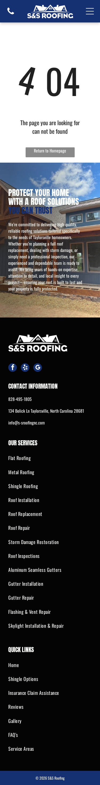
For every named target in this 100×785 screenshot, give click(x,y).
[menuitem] (50, 458)
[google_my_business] (37, 368)
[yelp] (25, 368)
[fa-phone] (10, 13)
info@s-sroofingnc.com (26, 422)
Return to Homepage (50, 150)
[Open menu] (90, 11)
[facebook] (12, 368)
